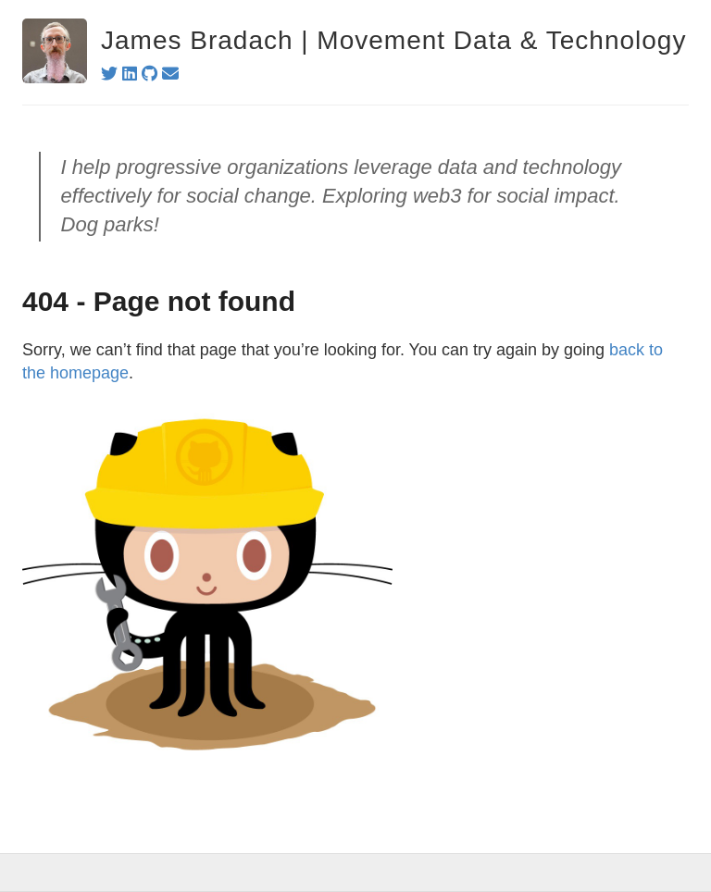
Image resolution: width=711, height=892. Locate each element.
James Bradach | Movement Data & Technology (393, 40)
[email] (170, 74)
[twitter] (109, 74)
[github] (149, 74)
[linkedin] (129, 74)
